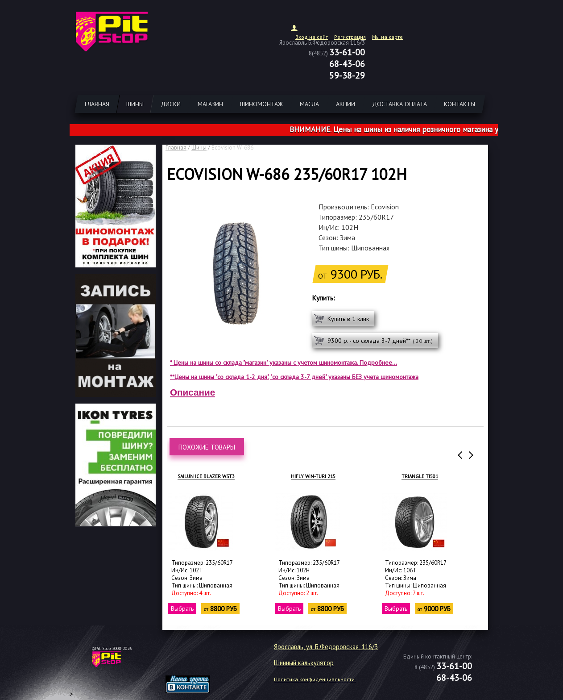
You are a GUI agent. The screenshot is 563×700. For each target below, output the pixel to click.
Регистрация (350, 36)
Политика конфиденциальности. (315, 679)
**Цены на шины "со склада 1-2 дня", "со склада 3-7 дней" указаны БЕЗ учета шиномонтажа (294, 377)
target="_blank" (199, 662)
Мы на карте (387, 36)
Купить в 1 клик (348, 319)
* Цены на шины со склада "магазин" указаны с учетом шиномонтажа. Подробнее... (283, 362)
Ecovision (385, 206)
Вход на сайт (311, 36)
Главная (176, 147)
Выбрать (182, 608)
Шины (199, 147)
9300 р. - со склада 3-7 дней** (380, 341)
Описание (192, 392)
